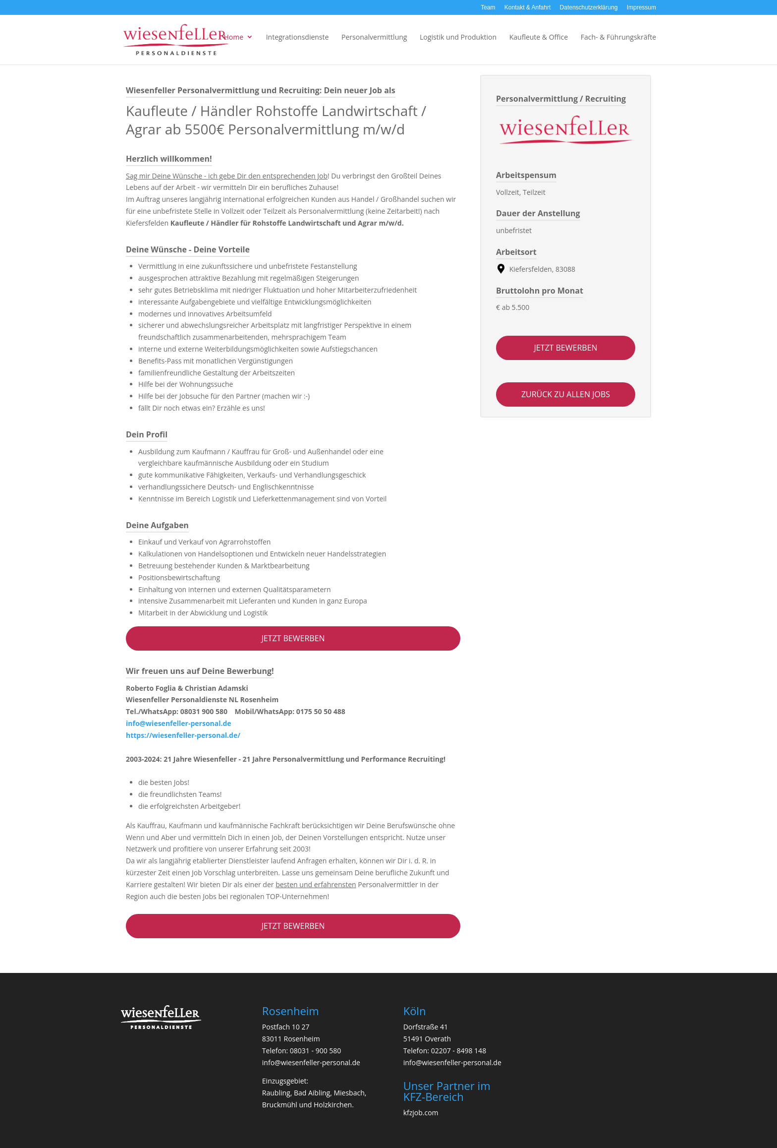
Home (233, 37)
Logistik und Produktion (458, 37)
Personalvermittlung (374, 37)
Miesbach (348, 1092)
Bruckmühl (279, 1104)
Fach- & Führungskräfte (618, 37)
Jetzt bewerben (293, 638)
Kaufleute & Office (538, 37)
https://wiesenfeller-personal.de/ (183, 735)
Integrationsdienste (297, 37)
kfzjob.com (421, 1112)
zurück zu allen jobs (565, 394)
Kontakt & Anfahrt (527, 7)
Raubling (276, 1092)
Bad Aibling (312, 1092)
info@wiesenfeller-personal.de (178, 723)
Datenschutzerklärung (589, 7)
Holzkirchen (333, 1104)
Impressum (641, 7)
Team (488, 7)
